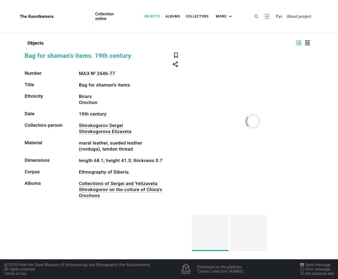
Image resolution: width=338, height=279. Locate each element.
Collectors (197, 16)
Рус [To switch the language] (279, 16)
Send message (315, 265)
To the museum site (317, 273)
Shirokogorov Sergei (101, 125)
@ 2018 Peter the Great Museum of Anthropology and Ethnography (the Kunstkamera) (77, 265)
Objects (152, 16)
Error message (315, 269)
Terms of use (15, 273)
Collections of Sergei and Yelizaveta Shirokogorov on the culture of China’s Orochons (120, 189)
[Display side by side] (298, 43)
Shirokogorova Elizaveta (105, 131)
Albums (172, 16)
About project (299, 16)
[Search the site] (256, 16)
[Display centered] (307, 43)
